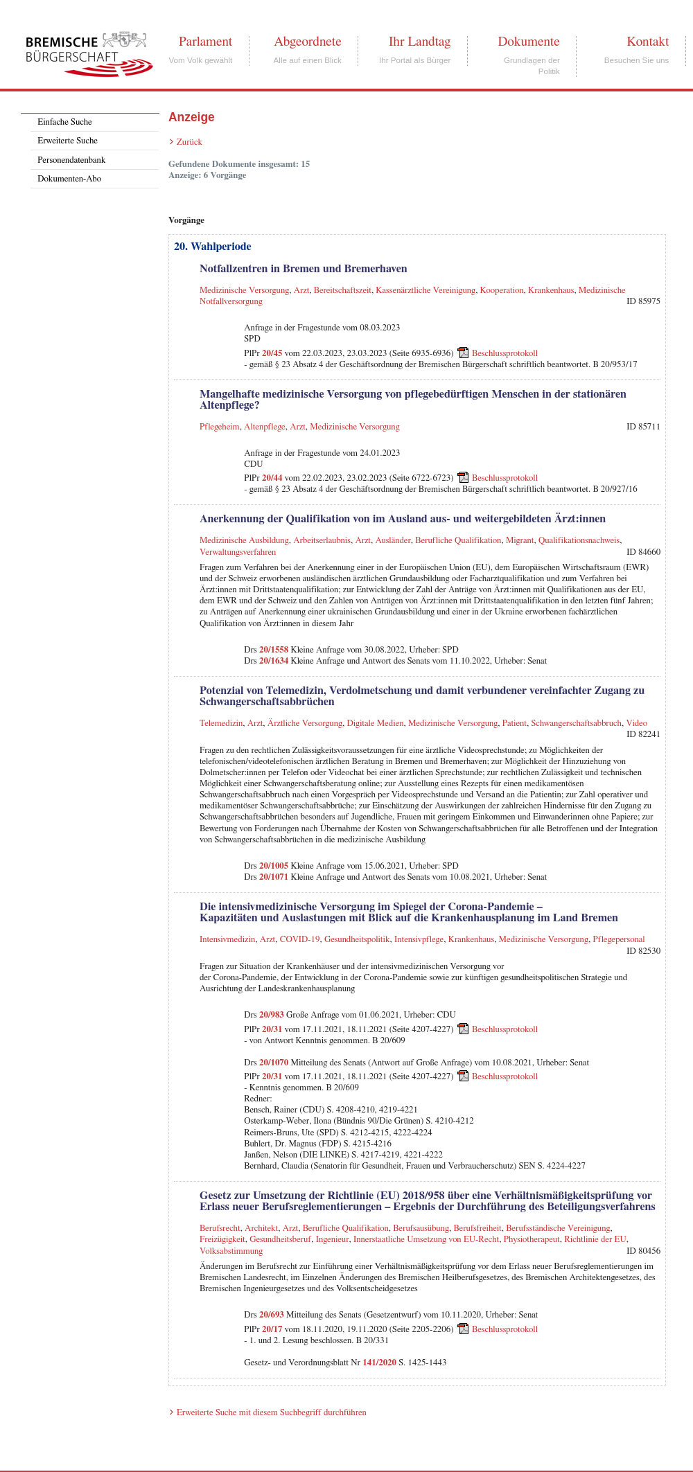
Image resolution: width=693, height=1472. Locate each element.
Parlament (205, 41)
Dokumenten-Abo (69, 179)
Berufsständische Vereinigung (558, 1228)
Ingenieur (332, 1239)
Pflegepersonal (618, 939)
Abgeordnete (308, 41)
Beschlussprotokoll (505, 352)
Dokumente (528, 41)
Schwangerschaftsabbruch (576, 723)
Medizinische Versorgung (244, 290)
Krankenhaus (551, 290)
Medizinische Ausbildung (244, 540)
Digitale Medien (375, 723)
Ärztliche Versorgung (304, 723)
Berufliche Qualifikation (458, 540)
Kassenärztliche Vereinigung (425, 290)
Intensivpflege (419, 939)
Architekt (261, 1228)
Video (636, 723)
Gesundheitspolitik (357, 939)
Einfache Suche (64, 122)
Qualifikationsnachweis (579, 540)
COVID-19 (300, 939)
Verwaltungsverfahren (238, 552)
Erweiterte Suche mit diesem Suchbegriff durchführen (272, 1412)
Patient (514, 723)
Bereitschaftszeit (342, 290)
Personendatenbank (71, 160)
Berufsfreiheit (477, 1228)
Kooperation (502, 290)
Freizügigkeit (222, 1239)
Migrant (520, 540)
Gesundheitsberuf (280, 1239)
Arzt (302, 290)
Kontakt (647, 41)
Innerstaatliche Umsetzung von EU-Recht (426, 1239)
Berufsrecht (220, 1228)
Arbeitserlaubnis (322, 540)
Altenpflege (265, 427)
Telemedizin (221, 723)
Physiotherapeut (532, 1239)
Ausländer (393, 540)
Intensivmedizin (227, 939)
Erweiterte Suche (67, 140)
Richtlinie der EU (595, 1239)
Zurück (189, 142)
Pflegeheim (220, 427)
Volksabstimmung (231, 1251)
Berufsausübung (421, 1228)
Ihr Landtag (419, 41)
